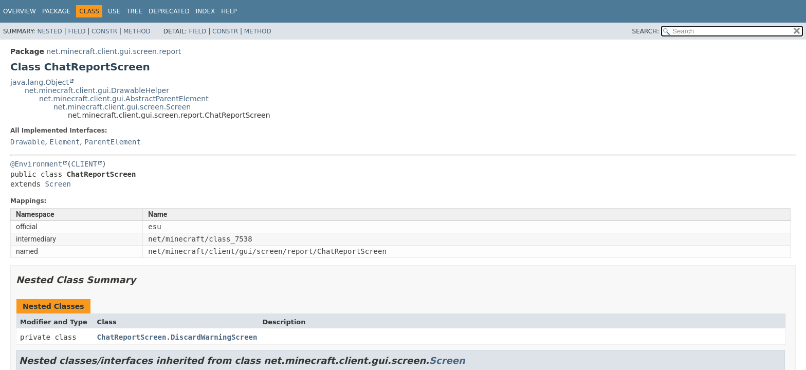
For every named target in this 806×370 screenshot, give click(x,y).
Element (64, 142)
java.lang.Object (39, 82)
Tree (134, 11)
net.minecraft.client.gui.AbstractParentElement (124, 99)
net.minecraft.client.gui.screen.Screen (122, 107)
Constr (104, 31)
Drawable (27, 142)
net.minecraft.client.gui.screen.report (113, 51)
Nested (49, 31)
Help (229, 11)
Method (137, 31)
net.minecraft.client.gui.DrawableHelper (97, 90)
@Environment (36, 164)
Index (205, 11)
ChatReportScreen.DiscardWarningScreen (177, 337)
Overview (19, 11)
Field (76, 31)
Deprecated (169, 11)
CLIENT (84, 164)
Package (56, 11)
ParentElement (112, 142)
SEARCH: (646, 31)
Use (114, 11)
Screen (58, 184)
